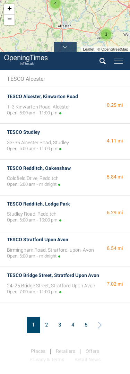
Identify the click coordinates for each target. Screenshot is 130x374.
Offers (92, 351)
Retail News (88, 359)
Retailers (65, 351)
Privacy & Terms (46, 359)
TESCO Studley (23, 132)
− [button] (9, 20)
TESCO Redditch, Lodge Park (38, 204)
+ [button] (9, 9)
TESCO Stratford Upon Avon (37, 239)
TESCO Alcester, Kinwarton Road (42, 96)
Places (38, 351)
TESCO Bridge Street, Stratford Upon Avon (53, 275)
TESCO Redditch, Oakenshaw (39, 168)
